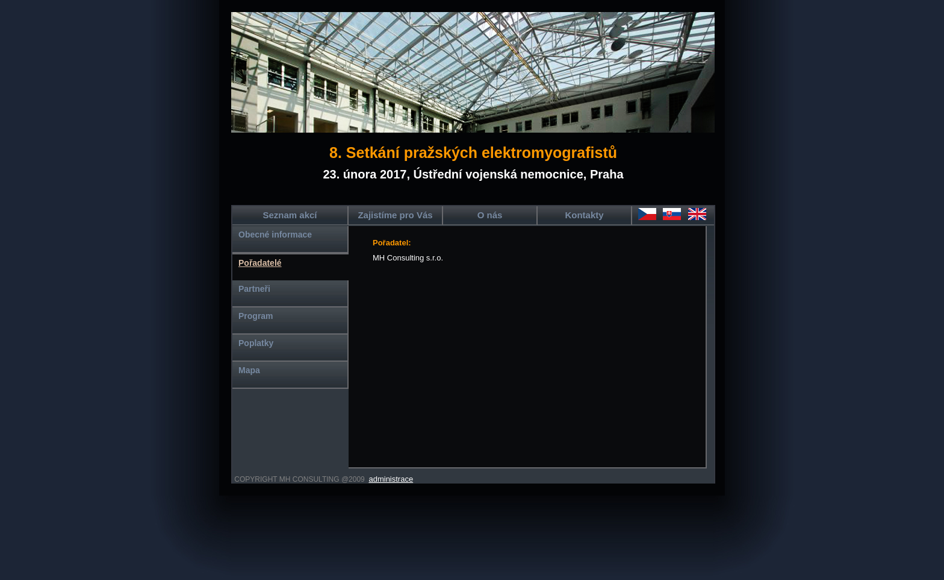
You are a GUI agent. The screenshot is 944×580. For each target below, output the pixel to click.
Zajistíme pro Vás (395, 215)
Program (255, 316)
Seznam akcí (289, 215)
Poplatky (255, 343)
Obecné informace (275, 234)
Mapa (249, 370)
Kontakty (584, 215)
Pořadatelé (260, 263)
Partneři (254, 289)
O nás (490, 215)
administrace (390, 479)
